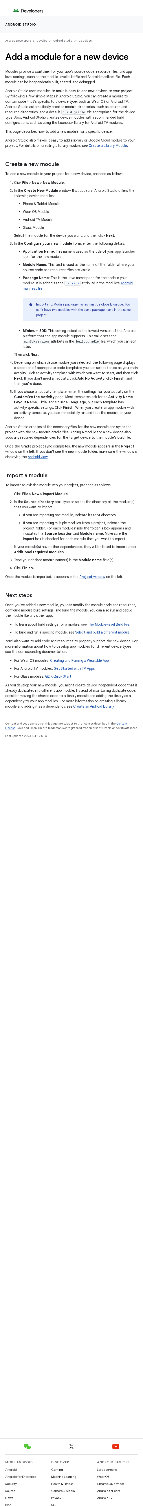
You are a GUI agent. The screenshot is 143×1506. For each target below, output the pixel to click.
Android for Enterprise (20, 1477)
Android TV (105, 1498)
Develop (42, 41)
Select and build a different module (102, 632)
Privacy (56, 1498)
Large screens (107, 1470)
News (9, 1498)
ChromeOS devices (110, 1484)
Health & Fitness (62, 1484)
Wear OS (103, 1477)
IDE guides (85, 41)
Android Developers (18, 41)
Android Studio (20, 24)
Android (11, 1470)
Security (11, 1484)
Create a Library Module (108, 146)
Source (10, 1491)
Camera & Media (63, 1491)
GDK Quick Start (58, 676)
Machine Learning (63, 1477)
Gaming (57, 1470)
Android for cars (108, 1491)
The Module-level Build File (108, 624)
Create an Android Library (93, 706)
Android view (38, 457)
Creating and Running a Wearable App (79, 660)
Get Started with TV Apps (74, 668)
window (92, 577)
